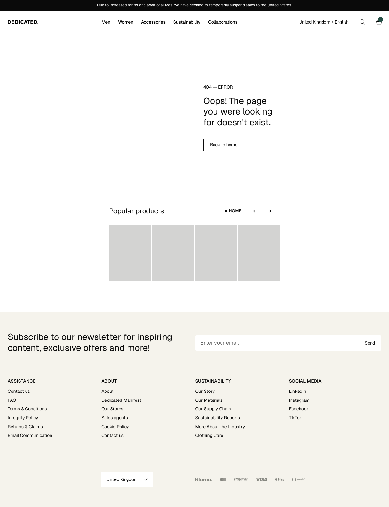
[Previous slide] (255, 211)
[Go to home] (54, 22)
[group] (130, 253)
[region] (194, 253)
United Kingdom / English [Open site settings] (324, 22)
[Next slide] (268, 211)
